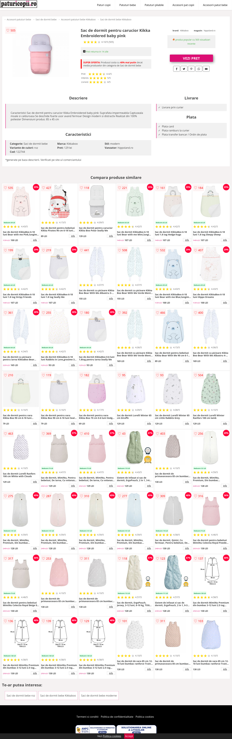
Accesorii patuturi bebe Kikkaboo (78, 19)
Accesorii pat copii (183, 5)
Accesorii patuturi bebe (19, 19)
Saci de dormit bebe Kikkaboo (115, 19)
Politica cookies (145, 716)
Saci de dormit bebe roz (21, 695)
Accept (129, 736)
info (35, 239)
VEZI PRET (191, 58)
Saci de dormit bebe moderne (99, 695)
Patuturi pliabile (154, 5)
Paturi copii (104, 5)
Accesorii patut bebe (215, 5)
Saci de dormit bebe (46, 19)
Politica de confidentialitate (117, 716)
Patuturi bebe (127, 5)
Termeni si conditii (88, 716)
